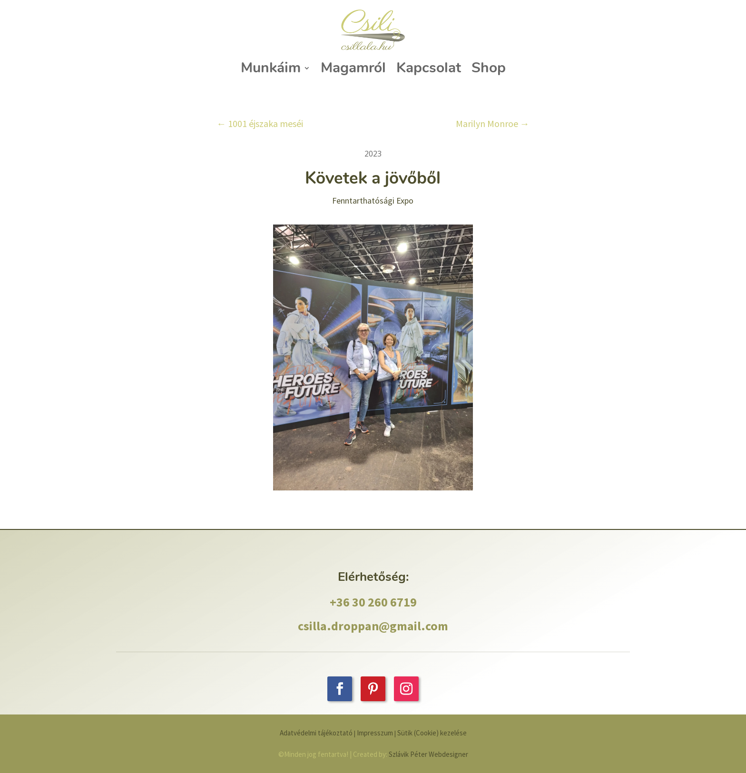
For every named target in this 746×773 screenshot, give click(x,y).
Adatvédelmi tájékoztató (316, 732)
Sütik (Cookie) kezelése (432, 732)
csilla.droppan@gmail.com (373, 626)
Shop (488, 68)
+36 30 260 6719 (373, 602)
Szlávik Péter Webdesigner (428, 754)
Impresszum (375, 732)
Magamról (353, 68)
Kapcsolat (428, 68)
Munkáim (271, 68)
